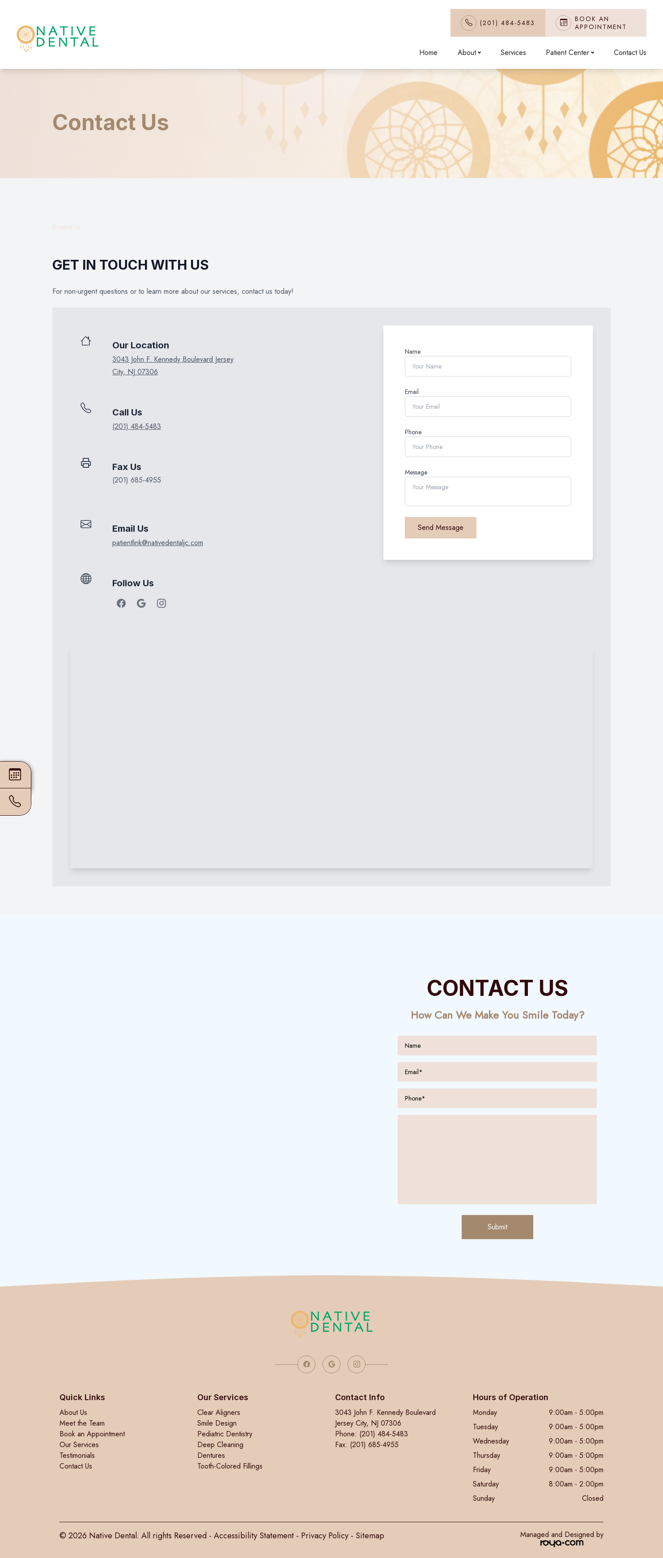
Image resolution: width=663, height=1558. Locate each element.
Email (412, 391)
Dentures (211, 1455)
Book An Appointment (601, 23)
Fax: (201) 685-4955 (367, 1444)
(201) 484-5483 (507, 23)
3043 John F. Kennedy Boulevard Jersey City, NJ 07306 (385, 1417)
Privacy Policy (324, 1535)
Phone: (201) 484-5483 (371, 1434)
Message (416, 472)
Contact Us (630, 52)
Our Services (79, 1444)
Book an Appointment (92, 1434)
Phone (413, 432)
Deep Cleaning (220, 1444)
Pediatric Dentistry (224, 1434)
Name (413, 351)
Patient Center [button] (570, 52)
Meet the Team (82, 1423)
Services (513, 52)
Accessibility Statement (254, 1535)
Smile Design (217, 1423)
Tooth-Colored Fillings (230, 1466)
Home (428, 52)
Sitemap (370, 1535)
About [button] (469, 52)
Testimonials (77, 1455)
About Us (73, 1412)
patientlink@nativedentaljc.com (157, 543)
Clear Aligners (218, 1412)
